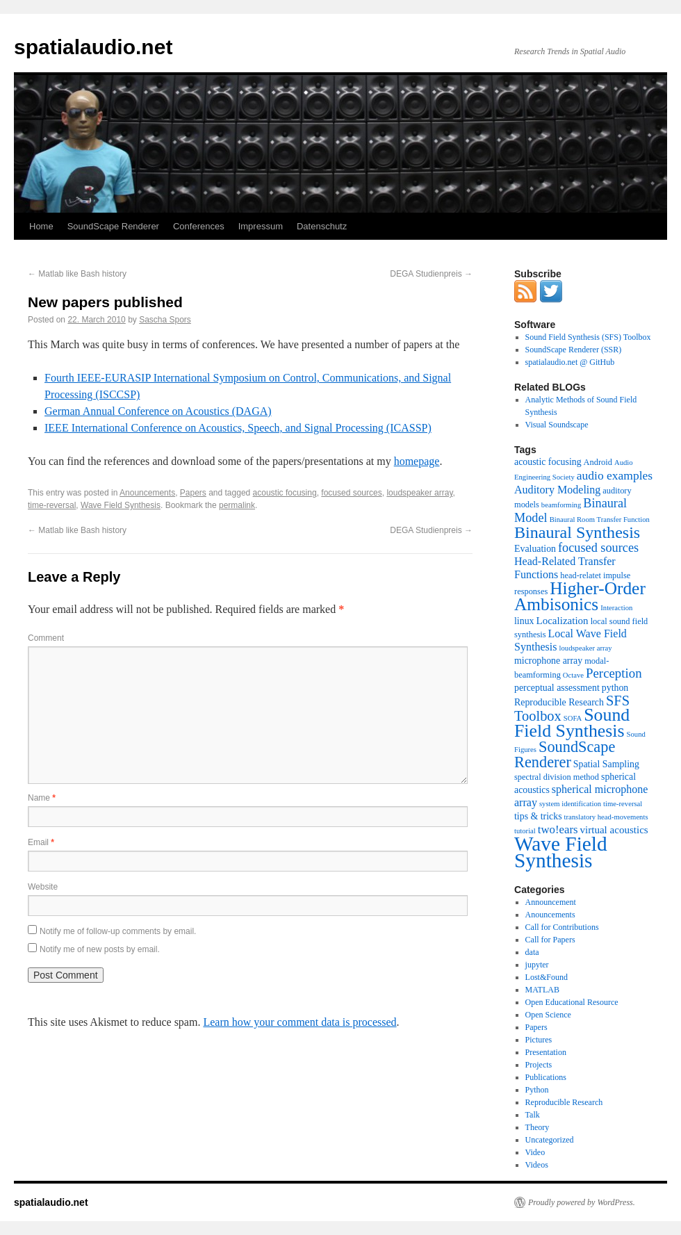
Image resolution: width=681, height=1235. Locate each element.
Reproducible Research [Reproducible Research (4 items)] (559, 702)
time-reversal (52, 505)
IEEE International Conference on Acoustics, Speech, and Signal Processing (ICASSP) (238, 428)
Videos (536, 1165)
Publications (545, 1077)
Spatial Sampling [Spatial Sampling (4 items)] (606, 764)
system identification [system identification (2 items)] (570, 804)
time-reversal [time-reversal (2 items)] (622, 804)
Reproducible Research (564, 1102)
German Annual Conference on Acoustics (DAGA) (158, 411)
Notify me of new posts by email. (100, 949)
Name (42, 798)
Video (535, 1152)
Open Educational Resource (571, 1002)
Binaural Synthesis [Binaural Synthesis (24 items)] (577, 532)
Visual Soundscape (557, 425)
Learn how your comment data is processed (299, 1022)
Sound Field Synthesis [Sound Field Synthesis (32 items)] (572, 723)
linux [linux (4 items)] (524, 621)
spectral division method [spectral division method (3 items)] (556, 777)
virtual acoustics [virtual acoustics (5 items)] (614, 829)
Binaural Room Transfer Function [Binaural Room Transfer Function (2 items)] (600, 519)
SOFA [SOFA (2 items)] (573, 718)
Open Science (548, 1015)
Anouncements (147, 493)
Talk (532, 1115)
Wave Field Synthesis (121, 505)
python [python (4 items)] (615, 687)
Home (41, 226)
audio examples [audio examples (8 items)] (615, 475)
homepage (417, 461)
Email (41, 842)
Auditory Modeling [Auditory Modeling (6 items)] (557, 490)
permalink (237, 505)
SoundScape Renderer (113, 226)
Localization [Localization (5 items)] (562, 620)
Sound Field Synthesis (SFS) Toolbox (588, 337)
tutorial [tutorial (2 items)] (525, 831)
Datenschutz (322, 226)
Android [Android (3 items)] (598, 462)
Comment (46, 638)
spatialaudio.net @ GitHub (570, 362)
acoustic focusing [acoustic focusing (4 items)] (548, 462)
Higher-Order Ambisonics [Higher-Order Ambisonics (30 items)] (580, 596)
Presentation (545, 1052)
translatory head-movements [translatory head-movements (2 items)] (606, 817)
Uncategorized (549, 1140)
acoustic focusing (285, 493)
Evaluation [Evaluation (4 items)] (535, 548)
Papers (193, 493)
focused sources (351, 493)
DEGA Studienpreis (431, 274)
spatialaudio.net (93, 46)
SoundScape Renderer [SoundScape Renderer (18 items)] (564, 754)
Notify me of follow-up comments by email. (118, 931)
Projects (538, 1065)
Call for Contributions (562, 927)
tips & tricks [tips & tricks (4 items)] (538, 816)
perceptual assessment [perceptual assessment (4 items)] (557, 687)
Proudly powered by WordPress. (581, 1202)
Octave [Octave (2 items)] (573, 675)
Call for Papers (550, 939)
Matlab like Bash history (77, 274)
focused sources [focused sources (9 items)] (598, 548)
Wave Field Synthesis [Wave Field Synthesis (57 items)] (560, 852)
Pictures (538, 1040)
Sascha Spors (165, 320)
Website (43, 887)
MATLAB (542, 990)
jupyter (537, 965)
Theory (537, 1127)
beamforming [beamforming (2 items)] (561, 505)
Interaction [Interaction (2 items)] (616, 608)
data (532, 952)
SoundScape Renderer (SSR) (573, 349)
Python (537, 1090)
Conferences (198, 226)
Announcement (550, 902)
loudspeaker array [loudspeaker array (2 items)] (585, 648)
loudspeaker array (419, 493)
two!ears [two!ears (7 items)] (558, 829)
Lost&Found (546, 977)
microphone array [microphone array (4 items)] (548, 660)
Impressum (260, 226)
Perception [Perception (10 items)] (614, 673)
